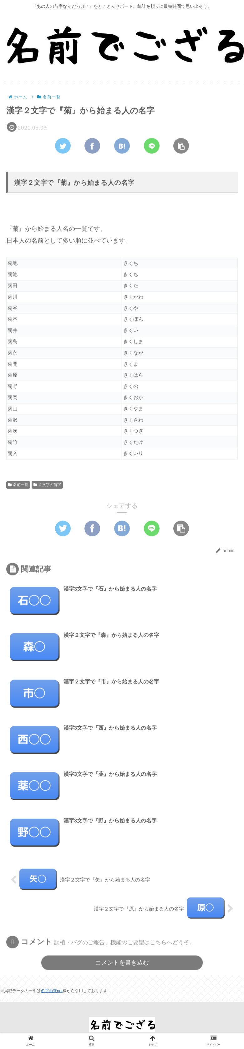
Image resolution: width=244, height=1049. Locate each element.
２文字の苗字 (47, 485)
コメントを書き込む (122, 963)
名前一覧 (18, 485)
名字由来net (52, 990)
